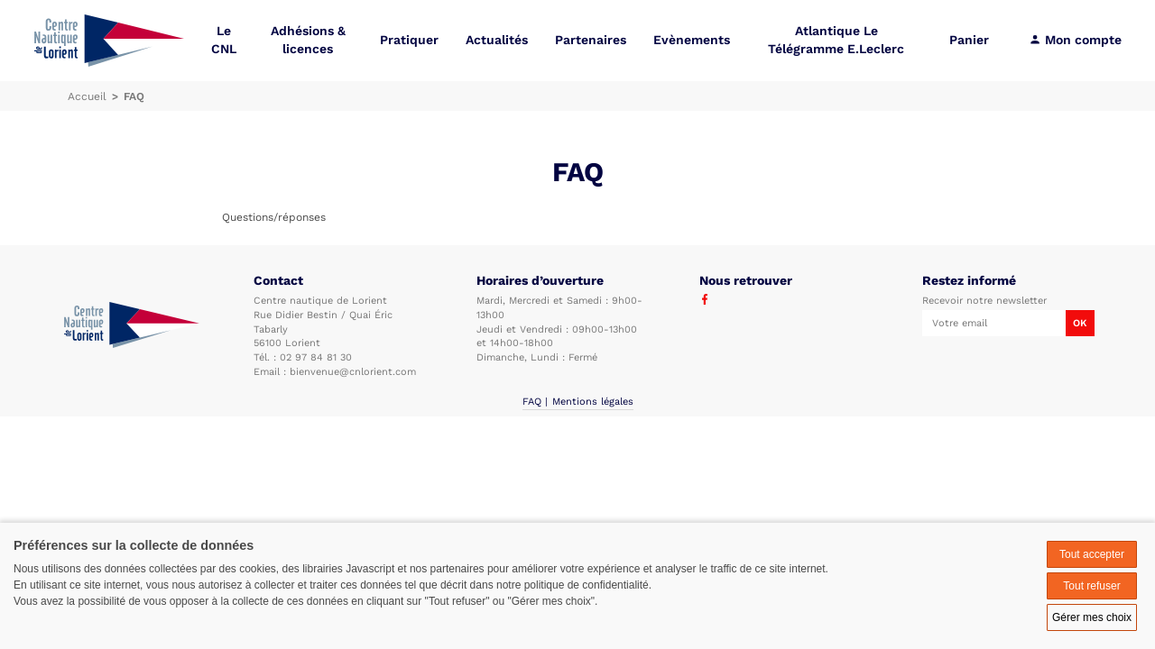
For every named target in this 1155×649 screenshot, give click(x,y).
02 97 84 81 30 (316, 357)
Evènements (691, 40)
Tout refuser (1091, 586)
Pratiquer (409, 40)
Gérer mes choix (1092, 617)
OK (1079, 323)
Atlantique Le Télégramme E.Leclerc (836, 40)
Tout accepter (1091, 554)
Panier (969, 40)
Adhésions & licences (308, 40)
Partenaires (590, 40)
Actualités (497, 40)
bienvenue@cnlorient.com (353, 372)
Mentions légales (592, 402)
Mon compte (1075, 40)
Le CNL (223, 40)
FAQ (531, 402)
